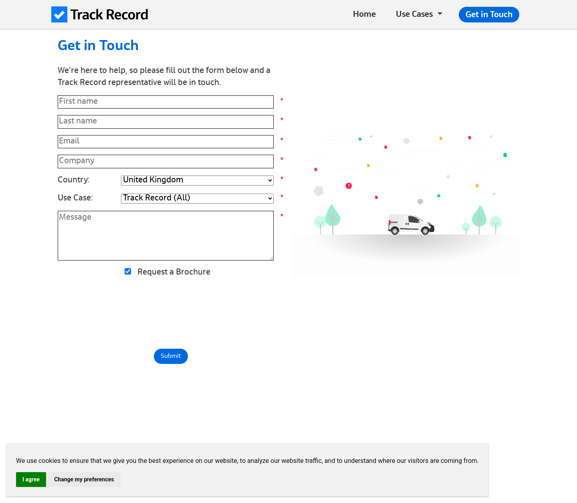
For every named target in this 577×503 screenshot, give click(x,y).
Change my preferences (84, 479)
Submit (171, 356)
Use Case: (75, 198)
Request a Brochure (173, 273)
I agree (31, 479)
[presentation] (171, 313)
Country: (74, 180)
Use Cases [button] (414, 15)
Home (364, 15)
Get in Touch (489, 15)
